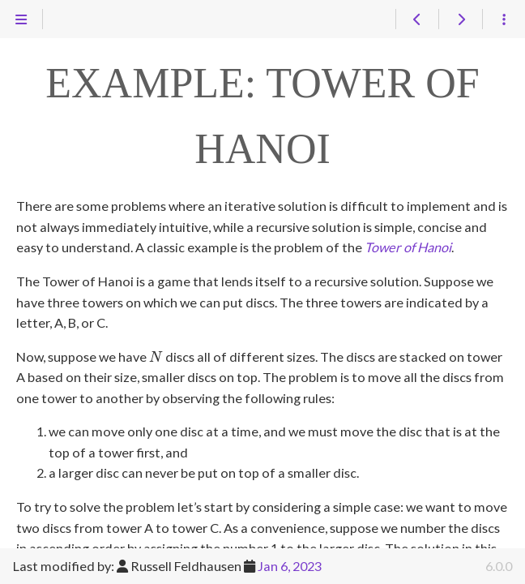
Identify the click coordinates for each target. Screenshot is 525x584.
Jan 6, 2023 (290, 565)
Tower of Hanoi (408, 247)
